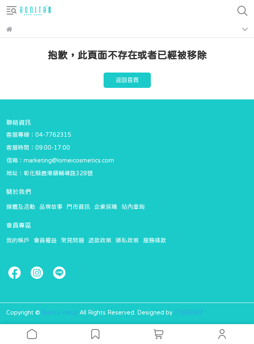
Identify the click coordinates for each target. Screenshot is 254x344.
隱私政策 (127, 240)
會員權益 (45, 240)
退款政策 (99, 240)
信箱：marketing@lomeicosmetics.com (60, 160)
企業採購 (105, 206)
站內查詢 (133, 206)
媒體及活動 (20, 206)
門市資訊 (78, 206)
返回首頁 (127, 80)
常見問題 (72, 240)
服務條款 (154, 240)
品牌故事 (51, 206)
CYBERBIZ (188, 312)
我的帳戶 (17, 240)
